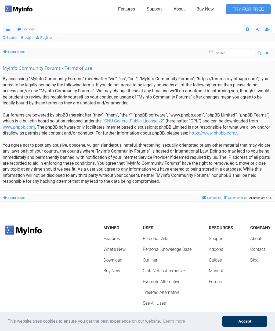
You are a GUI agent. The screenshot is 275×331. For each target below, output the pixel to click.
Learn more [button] (174, 321)
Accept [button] (244, 321)
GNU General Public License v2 (133, 121)
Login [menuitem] (258, 30)
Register (46, 38)
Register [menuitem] (269, 30)
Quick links (9, 30)
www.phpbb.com (19, 127)
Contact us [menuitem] (211, 197)
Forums (28, 29)
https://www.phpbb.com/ (213, 133)
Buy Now (205, 9)
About (179, 9)
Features (126, 9)
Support (154, 9)
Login (28, 38)
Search (11, 38)
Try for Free (248, 9)
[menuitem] (247, 29)
